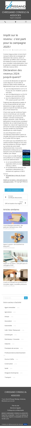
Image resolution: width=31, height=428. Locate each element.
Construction (9, 364)
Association (8, 321)
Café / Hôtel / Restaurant (12, 330)
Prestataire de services (12, 348)
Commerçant (9, 335)
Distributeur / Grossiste (12, 339)
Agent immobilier (10, 307)
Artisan (7, 316)
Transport (8, 377)
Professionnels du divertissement (15, 353)
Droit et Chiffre (9, 359)
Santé (6, 368)
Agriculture (8, 312)
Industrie (7, 344)
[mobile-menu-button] (26, 21)
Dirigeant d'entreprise (11, 373)
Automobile (8, 325)
